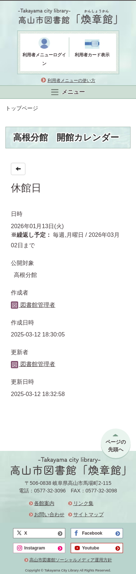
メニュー (68, 92)
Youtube (90, 548)
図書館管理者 (33, 305)
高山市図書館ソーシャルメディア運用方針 (70, 559)
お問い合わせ (49, 514)
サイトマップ (88, 514)
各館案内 (44, 503)
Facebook (92, 533)
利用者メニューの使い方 (71, 80)
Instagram (34, 548)
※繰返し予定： (31, 235)
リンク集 (83, 503)
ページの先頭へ (116, 445)
